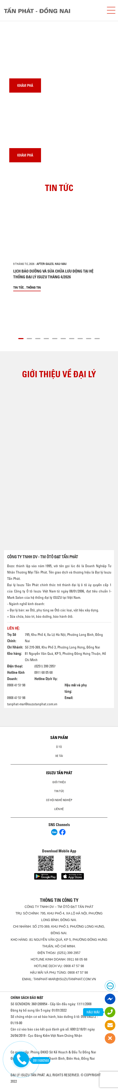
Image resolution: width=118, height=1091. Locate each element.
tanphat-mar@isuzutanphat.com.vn (32, 704)
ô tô (59, 747)
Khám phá (25, 85)
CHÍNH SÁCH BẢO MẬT (27, 998)
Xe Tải (59, 756)
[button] (21, 338)
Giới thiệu (59, 782)
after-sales (45, 264)
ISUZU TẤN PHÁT (59, 773)
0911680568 (39, 1060)
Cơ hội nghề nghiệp (59, 800)
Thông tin (33, 287)
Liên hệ (59, 809)
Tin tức (18, 287)
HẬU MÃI (93, 1012)
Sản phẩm (59, 737)
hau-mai (60, 264)
